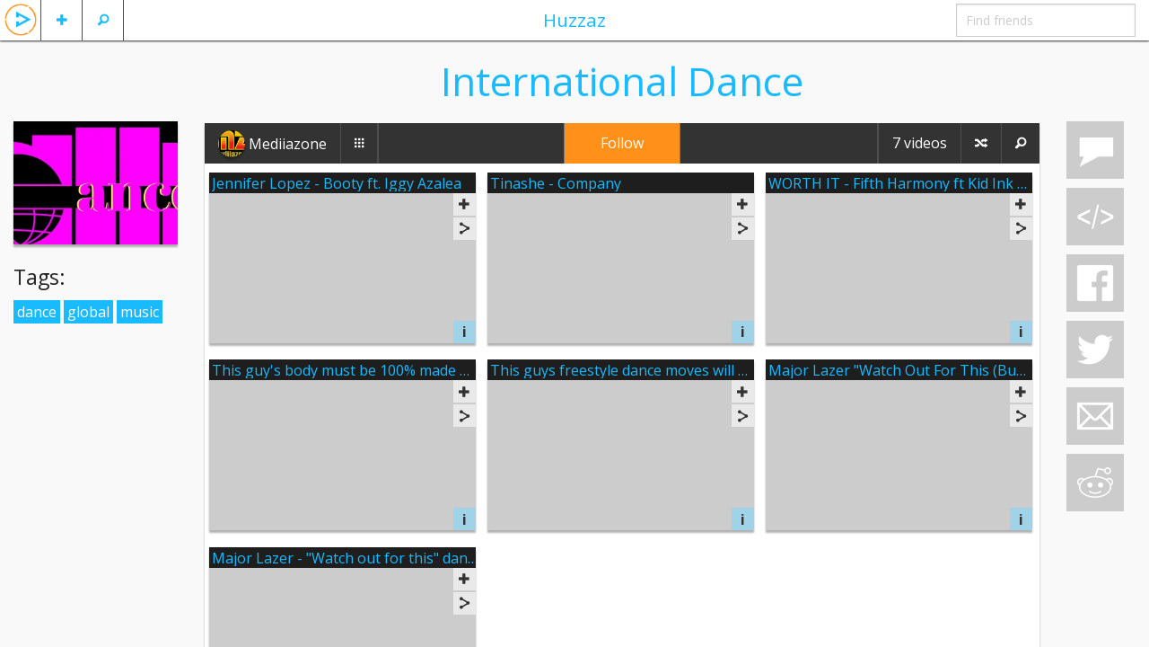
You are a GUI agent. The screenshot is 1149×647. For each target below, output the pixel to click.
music (139, 312)
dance (37, 312)
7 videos (919, 143)
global (88, 312)
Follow (622, 143)
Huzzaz (574, 19)
